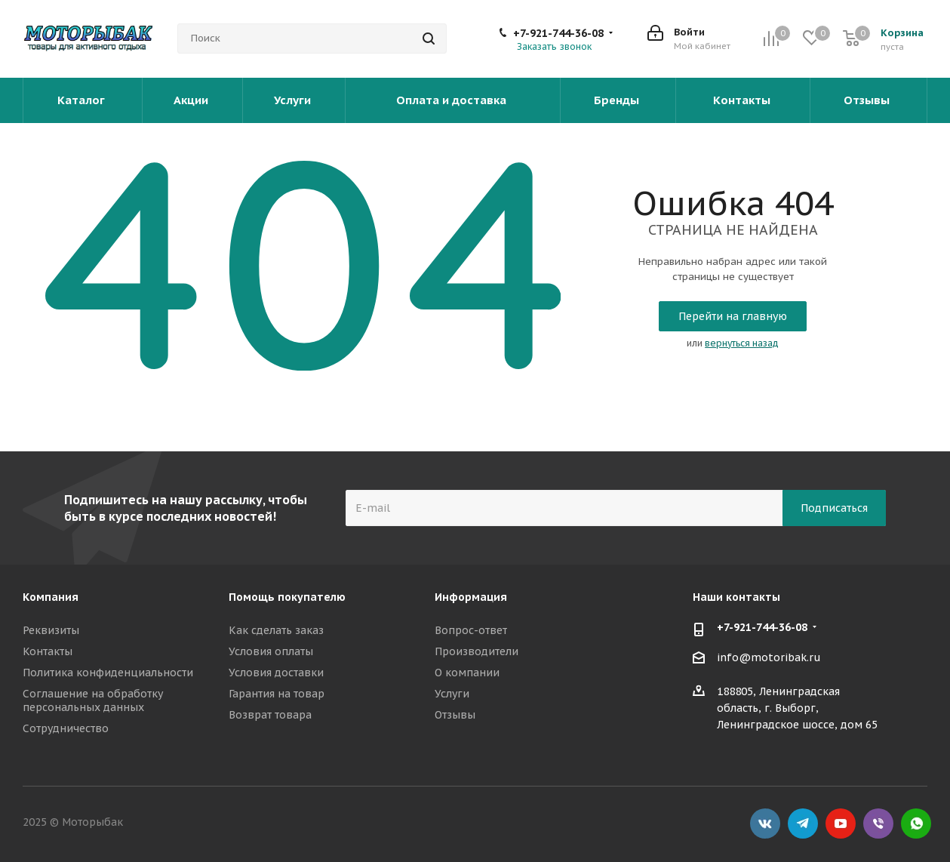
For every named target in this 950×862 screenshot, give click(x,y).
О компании (467, 672)
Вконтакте (765, 823)
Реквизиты (51, 630)
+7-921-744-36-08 (558, 33)
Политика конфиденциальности (108, 672)
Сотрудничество (66, 728)
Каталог (82, 100)
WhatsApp (916, 823)
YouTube (840, 823)
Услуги (294, 100)
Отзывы (868, 100)
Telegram (803, 823)
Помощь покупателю (287, 597)
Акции (192, 100)
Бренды (618, 100)
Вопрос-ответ (471, 630)
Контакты (743, 100)
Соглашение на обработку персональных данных (93, 700)
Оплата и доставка (452, 100)
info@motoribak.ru (769, 658)
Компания (50, 597)
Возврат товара (270, 715)
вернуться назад (742, 343)
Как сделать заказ (276, 630)
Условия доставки (276, 672)
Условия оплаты (271, 651)
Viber (878, 823)
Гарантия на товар (276, 693)
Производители (476, 651)
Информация (471, 597)
